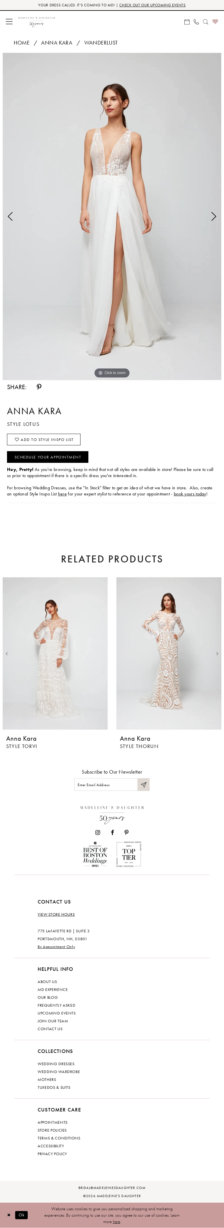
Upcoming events (57, 1013)
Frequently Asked (56, 1005)
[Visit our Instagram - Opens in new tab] (97, 833)
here (116, 1222)
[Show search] (205, 21)
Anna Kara (56, 42)
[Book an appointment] (187, 21)
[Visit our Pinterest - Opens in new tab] (126, 833)
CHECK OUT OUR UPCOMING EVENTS (152, 5)
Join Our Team (53, 1021)
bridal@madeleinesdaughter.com (112, 1187)
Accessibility (51, 1145)
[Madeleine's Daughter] (112, 813)
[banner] (36, 21)
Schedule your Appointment (48, 457)
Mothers (47, 1079)
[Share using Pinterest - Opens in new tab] (39, 387)
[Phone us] (196, 21)
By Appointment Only (56, 946)
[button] (9, 21)
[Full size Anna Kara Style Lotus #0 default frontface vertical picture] (112, 216)
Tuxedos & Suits (54, 1087)
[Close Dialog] (9, 1215)
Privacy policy (52, 1153)
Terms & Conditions (59, 1138)
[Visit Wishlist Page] (215, 21)
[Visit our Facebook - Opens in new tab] (112, 833)
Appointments (53, 1122)
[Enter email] (112, 784)
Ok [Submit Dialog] (22, 1215)
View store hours (56, 914)
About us (47, 981)
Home (22, 42)
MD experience (53, 989)
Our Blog (48, 997)
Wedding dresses (56, 1063)
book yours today (190, 494)
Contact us (50, 1028)
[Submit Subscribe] (143, 784)
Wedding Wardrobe (59, 1071)
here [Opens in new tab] (62, 494)
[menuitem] (9, 21)
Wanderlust (101, 42)
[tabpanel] (112, 216)
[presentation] (55, 653)
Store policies (52, 1130)
